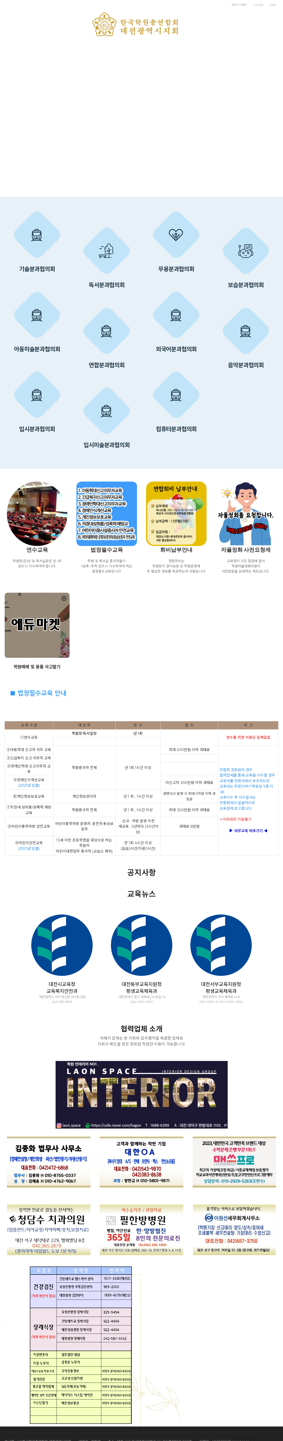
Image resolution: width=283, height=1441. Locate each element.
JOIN (272, 5)
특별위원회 (117, 49)
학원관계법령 (195, 49)
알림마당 (83, 49)
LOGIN (258, 5)
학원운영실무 (155, 49)
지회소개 (52, 49)
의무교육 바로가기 (248, 831)
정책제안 (230, 49)
